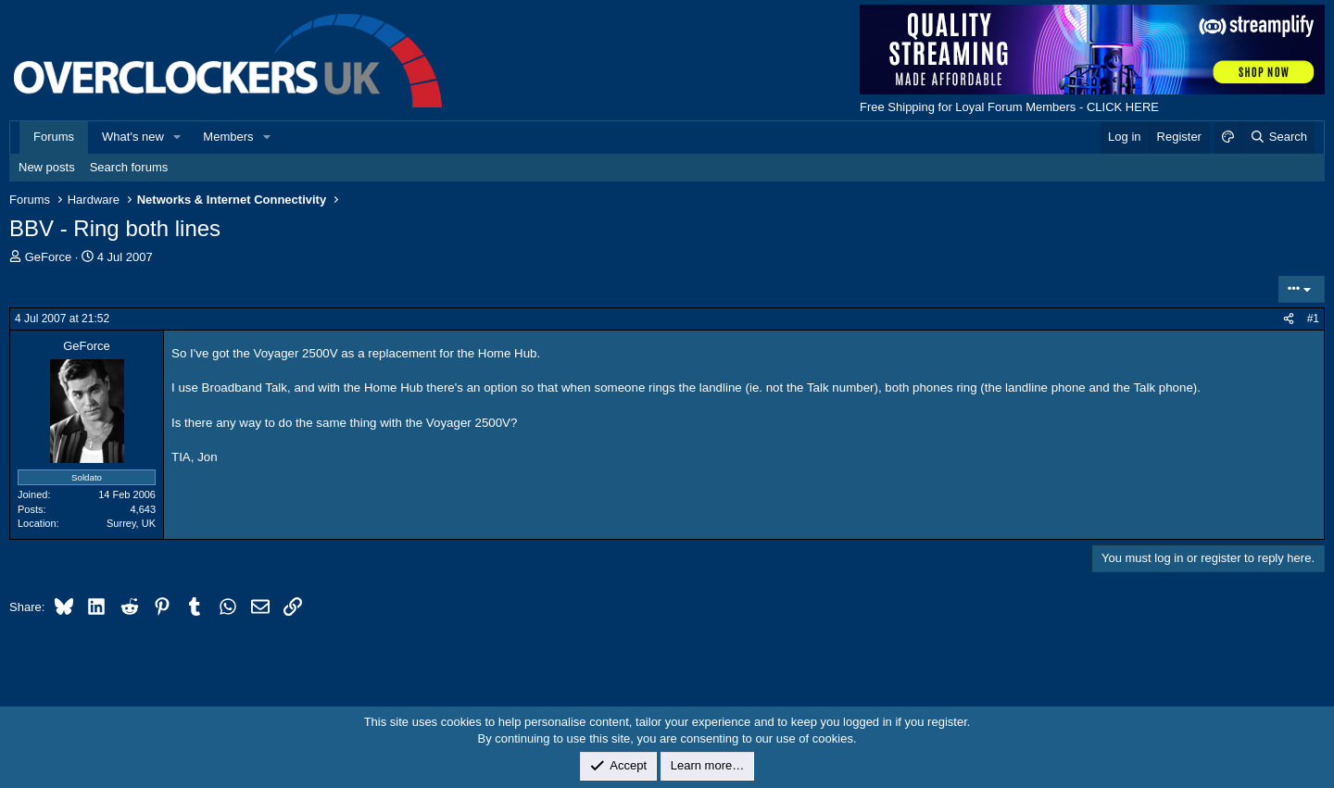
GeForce (48, 257)
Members (228, 137)
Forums (53, 137)
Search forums (129, 167)
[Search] (1278, 137)
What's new (133, 137)
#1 (1313, 318)
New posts (47, 167)
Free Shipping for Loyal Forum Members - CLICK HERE (1009, 107)
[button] (178, 137)
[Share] (1289, 319)
